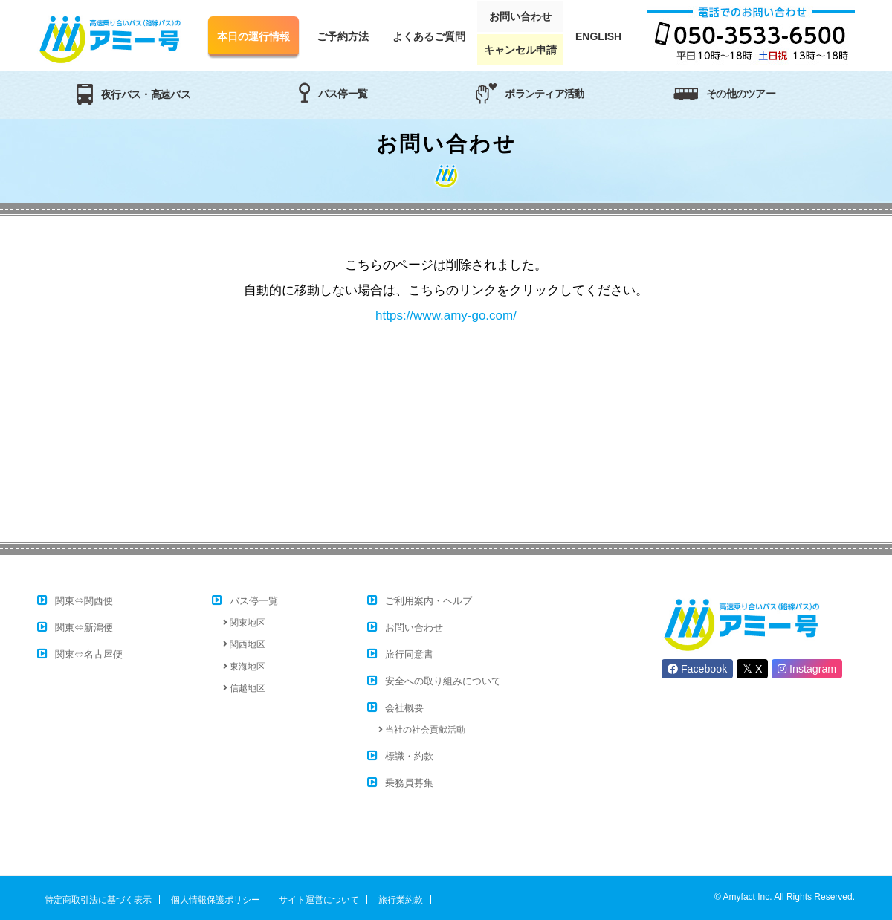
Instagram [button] (807, 669)
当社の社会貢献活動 (425, 730)
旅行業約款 (400, 900)
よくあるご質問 (428, 36)
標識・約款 (409, 756)
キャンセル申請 (520, 50)
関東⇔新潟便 (84, 627)
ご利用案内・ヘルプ (428, 600)
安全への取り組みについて (443, 681)
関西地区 (246, 644)
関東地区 (246, 623)
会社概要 (404, 707)
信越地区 (246, 688)
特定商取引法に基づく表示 (98, 900)
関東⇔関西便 (84, 600)
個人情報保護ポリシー (215, 900)
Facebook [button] (697, 669)
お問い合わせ (520, 16)
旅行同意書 (409, 654)
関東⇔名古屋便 (89, 654)
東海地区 (246, 666)
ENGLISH (598, 36)
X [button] (752, 668)
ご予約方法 (343, 36)
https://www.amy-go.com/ (446, 315)
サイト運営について (319, 900)
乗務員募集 (409, 782)
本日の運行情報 (253, 36)
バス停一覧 (254, 600)
